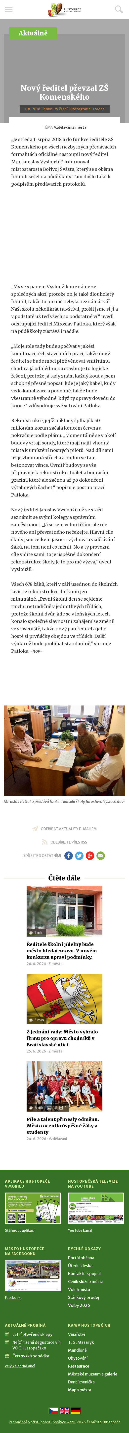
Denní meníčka (81, 1381)
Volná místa (79, 1289)
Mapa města (79, 1389)
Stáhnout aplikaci (20, 1230)
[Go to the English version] (65, 1410)
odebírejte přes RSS (68, 842)
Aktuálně (33, 33)
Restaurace (78, 1366)
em (100, 855)
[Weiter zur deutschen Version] (76, 1410)
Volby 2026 (79, 1305)
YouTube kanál (80, 1230)
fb (69, 855)
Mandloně (77, 1350)
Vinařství (76, 1334)
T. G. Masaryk (81, 1342)
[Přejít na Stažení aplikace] (33, 1208)
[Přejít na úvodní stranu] (64, 10)
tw (79, 855)
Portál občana (81, 1257)
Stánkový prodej (83, 1297)
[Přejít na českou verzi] (53, 1410)
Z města (79, 127)
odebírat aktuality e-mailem (69, 829)
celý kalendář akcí (20, 1366)
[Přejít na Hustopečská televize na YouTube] (96, 1208)
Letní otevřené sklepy (32, 1334)
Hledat (119, 9)
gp (90, 855)
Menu (8, 9)
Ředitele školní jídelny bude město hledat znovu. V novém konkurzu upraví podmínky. (62, 950)
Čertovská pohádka (30, 1355)
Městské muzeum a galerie (92, 1374)
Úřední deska (80, 1265)
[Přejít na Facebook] (33, 1275)
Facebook (13, 1297)
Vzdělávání (63, 127)
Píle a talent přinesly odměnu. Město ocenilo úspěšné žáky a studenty (63, 1125)
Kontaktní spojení (84, 1273)
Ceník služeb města (85, 1281)
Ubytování (77, 1358)
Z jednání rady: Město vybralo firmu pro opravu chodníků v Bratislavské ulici (62, 1038)
